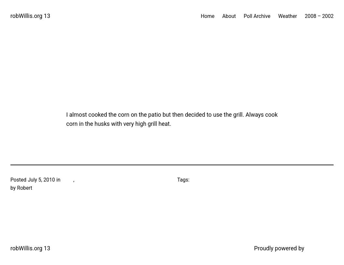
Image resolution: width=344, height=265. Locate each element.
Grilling (83, 180)
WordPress (320, 248)
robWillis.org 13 (30, 16)
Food (67, 180)
